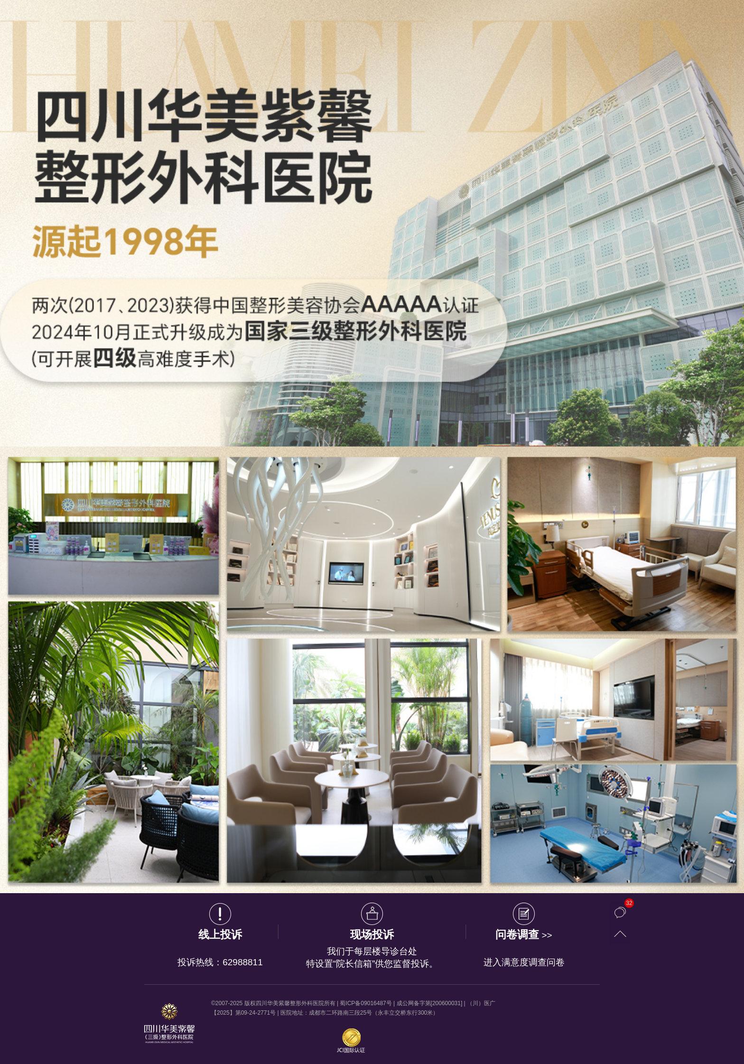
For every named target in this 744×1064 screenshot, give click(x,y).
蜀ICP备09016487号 (365, 1003)
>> (524, 936)
